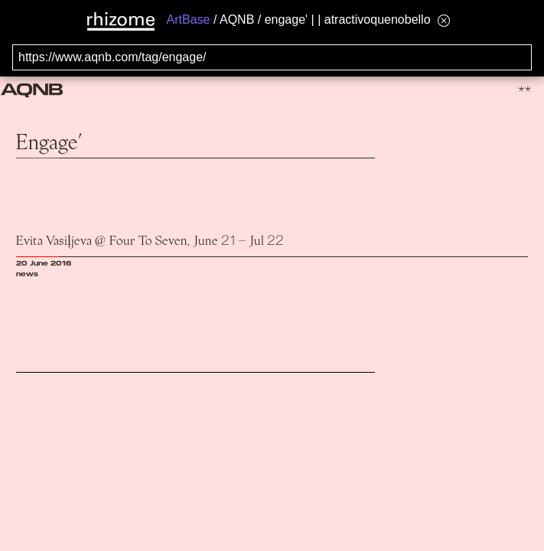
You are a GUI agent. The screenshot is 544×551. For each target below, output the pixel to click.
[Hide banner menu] (444, 20)
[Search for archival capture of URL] (272, 57)
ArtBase (188, 19)
